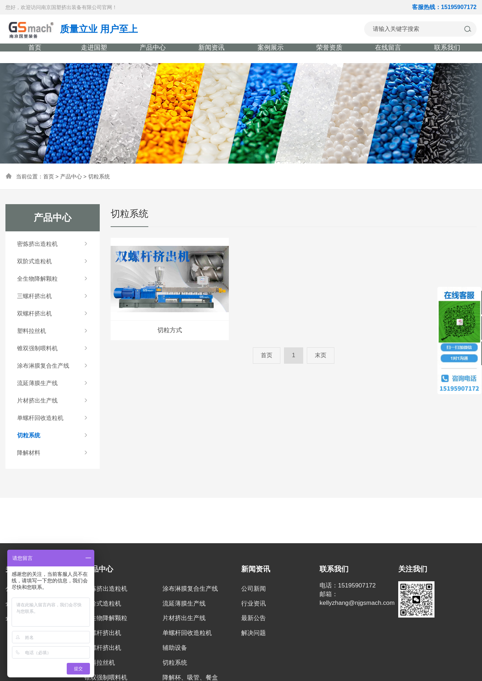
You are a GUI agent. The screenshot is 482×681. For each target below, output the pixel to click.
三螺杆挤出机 (102, 633)
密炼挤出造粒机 (105, 588)
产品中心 (71, 176)
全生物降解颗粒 (105, 618)
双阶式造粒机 (102, 603)
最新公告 (253, 618)
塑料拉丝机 (99, 662)
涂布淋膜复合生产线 (190, 588)
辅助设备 (174, 647)
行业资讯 (253, 603)
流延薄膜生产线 (184, 603)
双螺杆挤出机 (102, 647)
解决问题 (253, 633)
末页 (320, 355)
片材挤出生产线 (184, 618)
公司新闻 (253, 588)
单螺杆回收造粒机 (187, 633)
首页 (48, 176)
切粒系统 (99, 176)
